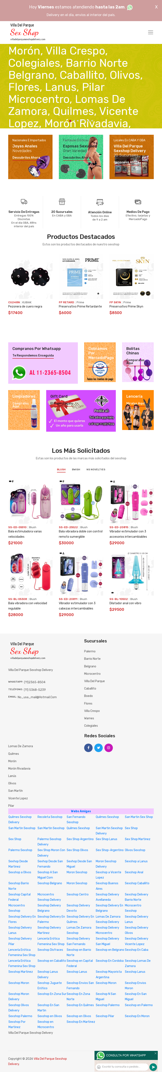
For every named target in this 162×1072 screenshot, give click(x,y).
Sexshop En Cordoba (110, 961)
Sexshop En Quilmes (80, 1005)
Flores (88, 703)
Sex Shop (131, 828)
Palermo (90, 651)
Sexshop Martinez (20, 972)
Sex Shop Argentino (80, 839)
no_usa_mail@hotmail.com (37, 697)
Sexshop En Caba (136, 950)
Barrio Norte (92, 659)
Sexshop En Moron (137, 1016)
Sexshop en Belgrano (110, 950)
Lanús (12, 776)
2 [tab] (74, 120)
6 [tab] (88, 120)
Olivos (12, 783)
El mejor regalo (61, 403)
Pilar (11, 806)
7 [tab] (92, 120)
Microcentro (92, 674)
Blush (61, 469)
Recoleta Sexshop (50, 817)
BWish (76, 469)
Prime (80, 302)
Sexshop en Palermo (139, 1005)
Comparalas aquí (135, 362)
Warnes (89, 718)
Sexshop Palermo (108, 1005)
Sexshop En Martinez (81, 1022)
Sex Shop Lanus (106, 839)
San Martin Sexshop (21, 828)
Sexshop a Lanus (136, 861)
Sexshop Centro (78, 894)
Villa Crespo (92, 711)
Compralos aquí (20, 405)
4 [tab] (81, 120)
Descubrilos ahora (26, 157)
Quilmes (13, 754)
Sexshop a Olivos (19, 872)
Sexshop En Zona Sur (52, 994)
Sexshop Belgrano (50, 883)
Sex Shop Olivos (77, 850)
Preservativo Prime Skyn (126, 306)
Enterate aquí (98, 364)
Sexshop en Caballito (52, 961)
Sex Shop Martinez (137, 839)
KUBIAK (26, 302)
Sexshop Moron (18, 983)
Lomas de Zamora (20, 746)
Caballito (90, 688)
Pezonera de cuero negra (25, 306)
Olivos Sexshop (135, 850)
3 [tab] (77, 120)
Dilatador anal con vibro (125, 603)
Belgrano (90, 666)
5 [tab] (85, 120)
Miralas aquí (135, 403)
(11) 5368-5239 (35, 690)
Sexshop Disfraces (50, 950)
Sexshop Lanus (77, 972)
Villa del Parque (94, 681)
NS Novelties (95, 469)
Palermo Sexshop (20, 850)
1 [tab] (70, 121)
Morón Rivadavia (19, 768)
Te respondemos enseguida (33, 355)
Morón (12, 761)
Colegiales (91, 726)
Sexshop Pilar (105, 1016)
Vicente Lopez (18, 798)
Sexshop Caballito (137, 883)
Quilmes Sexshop (107, 817)
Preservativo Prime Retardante (80, 306)
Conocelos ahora (126, 162)
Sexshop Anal (134, 872)
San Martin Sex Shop (139, 817)
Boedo (88, 696)
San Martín (15, 791)
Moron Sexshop (77, 872)
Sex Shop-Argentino (110, 850)
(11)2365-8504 (34, 682)
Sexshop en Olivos (50, 1016)
